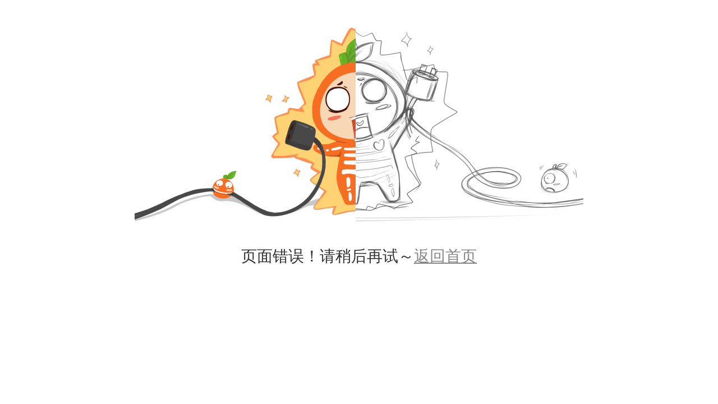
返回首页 (445, 256)
